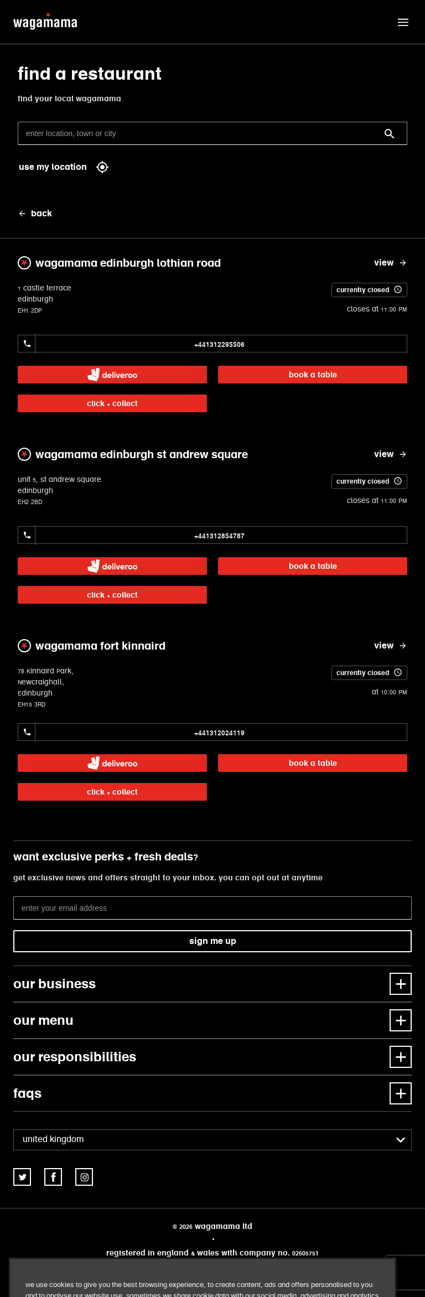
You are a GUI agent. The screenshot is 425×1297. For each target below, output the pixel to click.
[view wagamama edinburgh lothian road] (390, 262)
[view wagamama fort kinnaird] (390, 645)
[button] (403, 22)
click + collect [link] (112, 403)
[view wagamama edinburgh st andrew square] (390, 454)
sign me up (212, 941)
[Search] (389, 134)
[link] (112, 374)
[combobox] (212, 1139)
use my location (64, 167)
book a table (313, 374)
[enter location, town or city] (212, 133)
